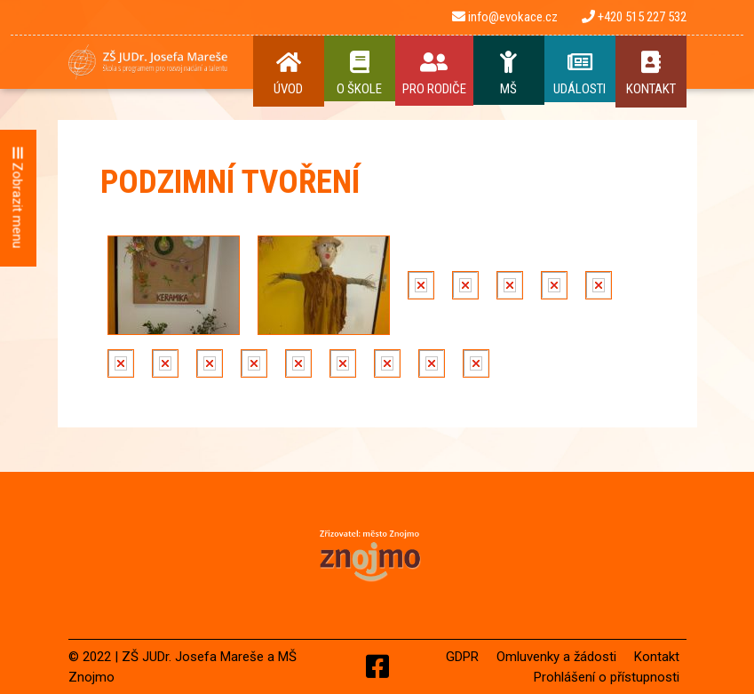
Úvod (288, 74)
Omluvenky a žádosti (556, 657)
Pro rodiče (434, 74)
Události (580, 74)
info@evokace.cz (505, 17)
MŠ (508, 74)
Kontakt (651, 74)
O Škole (359, 74)
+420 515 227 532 (634, 17)
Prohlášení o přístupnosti (606, 677)
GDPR (462, 657)
